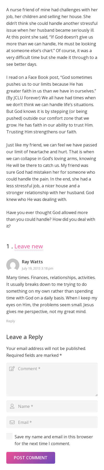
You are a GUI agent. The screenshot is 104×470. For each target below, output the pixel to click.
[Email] (52, 422)
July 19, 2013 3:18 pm (37, 268)
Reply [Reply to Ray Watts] (10, 321)
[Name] (52, 406)
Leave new (28, 246)
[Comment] (52, 379)
